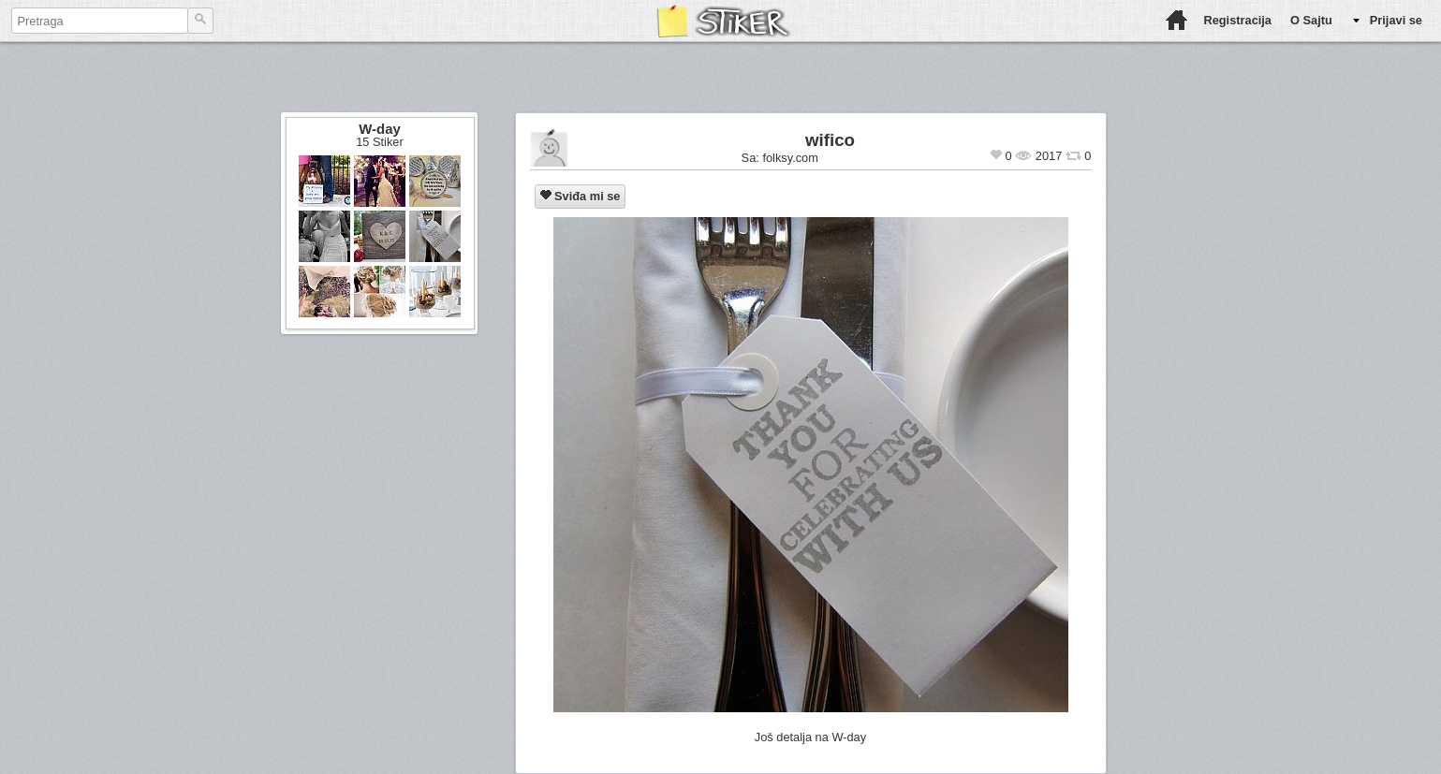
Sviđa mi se (580, 196)
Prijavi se (1396, 20)
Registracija (1237, 20)
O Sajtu (1311, 20)
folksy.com (790, 158)
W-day (380, 129)
